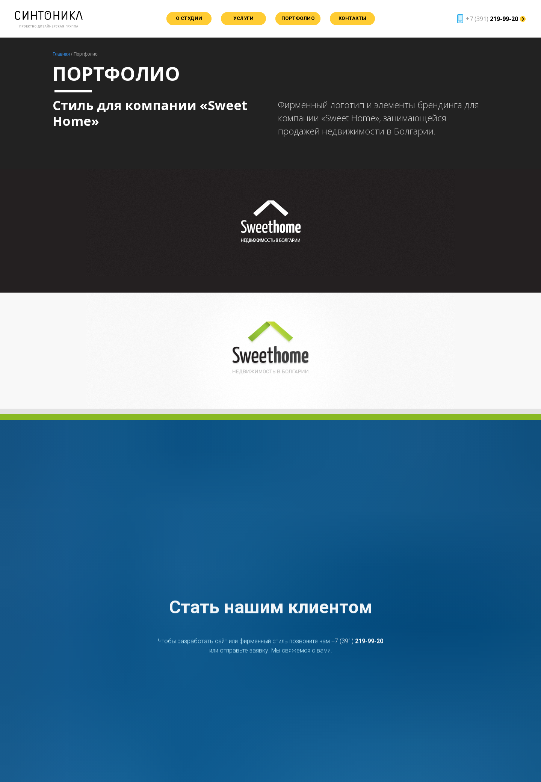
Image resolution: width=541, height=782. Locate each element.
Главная (61, 54)
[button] (490, 19)
